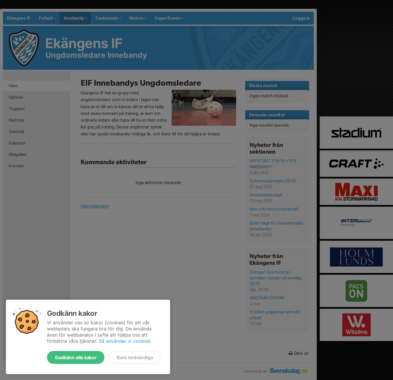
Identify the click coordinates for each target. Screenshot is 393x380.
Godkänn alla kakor (75, 357)
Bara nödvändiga (135, 357)
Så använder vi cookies (124, 341)
